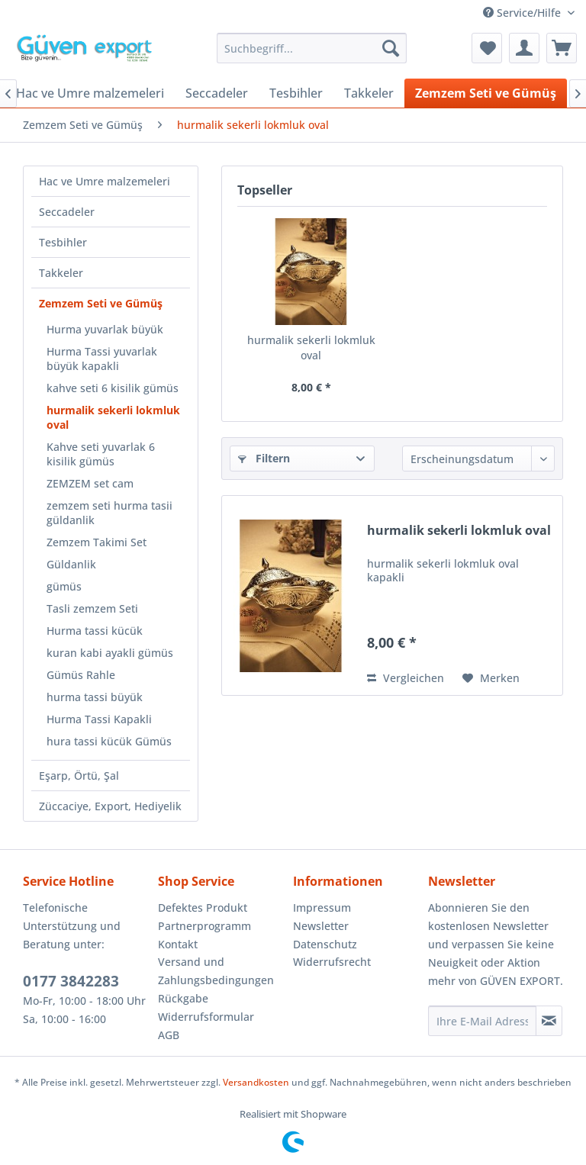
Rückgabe (183, 998)
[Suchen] (391, 48)
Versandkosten (256, 1082)
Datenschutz (325, 944)
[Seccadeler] (217, 93)
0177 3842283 (71, 981)
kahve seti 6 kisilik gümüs (113, 388)
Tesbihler (63, 242)
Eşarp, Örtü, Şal (79, 775)
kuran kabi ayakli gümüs (110, 652)
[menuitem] (312, 48)
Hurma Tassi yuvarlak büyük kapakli (102, 358)
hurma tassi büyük (95, 697)
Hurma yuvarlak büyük (105, 329)
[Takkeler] (368, 93)
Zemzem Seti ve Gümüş (101, 303)
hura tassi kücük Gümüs (109, 741)
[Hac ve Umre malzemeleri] (90, 93)
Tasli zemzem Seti (92, 608)
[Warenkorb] (561, 48)
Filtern (264, 458)
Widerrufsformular (206, 1016)
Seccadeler (67, 211)
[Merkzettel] (487, 48)
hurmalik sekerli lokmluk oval (113, 417)
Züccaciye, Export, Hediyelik (110, 806)
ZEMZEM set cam (90, 483)
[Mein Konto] (524, 48)
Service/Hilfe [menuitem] (523, 12)
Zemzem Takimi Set (96, 542)
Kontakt (178, 944)
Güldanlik (71, 564)
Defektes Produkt (202, 907)
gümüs (64, 586)
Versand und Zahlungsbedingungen (216, 970)
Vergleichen (405, 678)
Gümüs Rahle (81, 675)
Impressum (322, 907)
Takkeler (61, 273)
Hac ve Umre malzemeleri (104, 181)
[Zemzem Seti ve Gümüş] (485, 93)
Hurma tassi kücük (95, 630)
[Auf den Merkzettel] (491, 678)
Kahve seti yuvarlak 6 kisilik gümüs (101, 453)
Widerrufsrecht (332, 961)
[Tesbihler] (296, 93)
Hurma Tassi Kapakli (99, 719)
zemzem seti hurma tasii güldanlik (109, 512)
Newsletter (321, 926)
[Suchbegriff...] (312, 48)
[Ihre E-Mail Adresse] (482, 1021)
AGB (168, 1035)
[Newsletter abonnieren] (549, 1021)
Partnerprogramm (204, 926)
